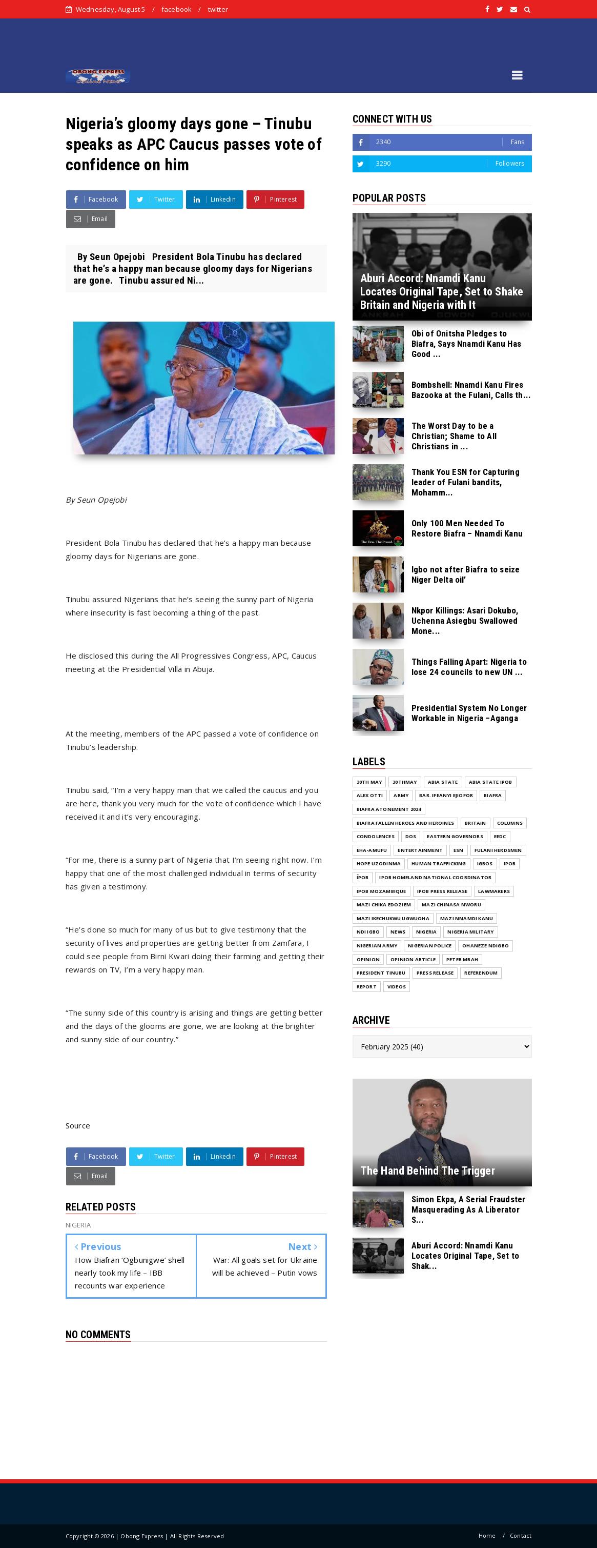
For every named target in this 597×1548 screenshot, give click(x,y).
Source (78, 1125)
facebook (176, 9)
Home (487, 1535)
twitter (218, 9)
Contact (520, 1535)
